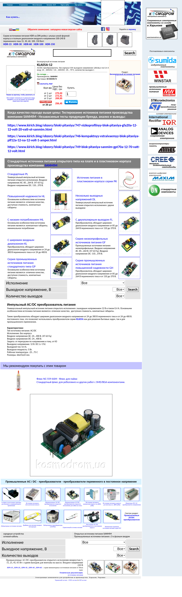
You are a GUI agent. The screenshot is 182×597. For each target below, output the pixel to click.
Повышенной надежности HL (26, 196)
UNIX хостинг (72, 580)
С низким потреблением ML (26, 219)
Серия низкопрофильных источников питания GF (92, 240)
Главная (10, 5)
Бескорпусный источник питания (125, 74)
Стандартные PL (18, 174)
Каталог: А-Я (51, 5)
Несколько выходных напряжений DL (89, 197)
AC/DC (92, 526)
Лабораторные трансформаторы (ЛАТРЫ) (52, 526)
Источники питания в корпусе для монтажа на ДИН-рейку (112, 504)
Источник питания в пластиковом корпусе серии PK (97, 179)
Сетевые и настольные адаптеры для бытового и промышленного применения (11, 504)
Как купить (78, 5)
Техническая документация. (71, 573)
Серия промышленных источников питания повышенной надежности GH (94, 264)
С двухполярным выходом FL (94, 219)
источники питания (75, 575)
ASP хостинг (83, 580)
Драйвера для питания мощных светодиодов (32, 526)
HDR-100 (38, 44)
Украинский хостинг (61, 580)
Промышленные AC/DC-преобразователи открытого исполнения (53, 504)
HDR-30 (17, 44)
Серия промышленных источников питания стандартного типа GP (22, 262)
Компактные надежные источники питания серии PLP (112, 527)
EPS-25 (17, 567)
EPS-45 (32, 567)
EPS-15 (10, 567)
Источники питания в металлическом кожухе (32, 504)
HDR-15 (7, 44)
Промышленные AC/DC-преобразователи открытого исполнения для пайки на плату (72, 504)
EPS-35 (24, 567)
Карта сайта (65, 5)
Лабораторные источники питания (11, 526)
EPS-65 (39, 567)
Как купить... (13, 17)
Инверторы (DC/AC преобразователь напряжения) (132, 504)
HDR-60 (28, 44)
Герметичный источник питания (72, 527)
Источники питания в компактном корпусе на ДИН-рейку (92, 504)
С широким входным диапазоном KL (21, 241)
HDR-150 (50, 44)
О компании (23, 5)
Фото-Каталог (37, 5)
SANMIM (51, 165)
